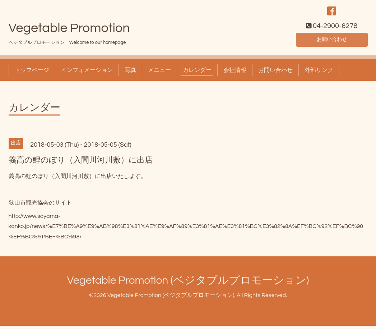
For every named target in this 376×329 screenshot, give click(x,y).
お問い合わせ (332, 42)
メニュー (159, 73)
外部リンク (319, 73)
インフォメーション (87, 73)
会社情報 (234, 73)
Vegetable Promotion (69, 31)
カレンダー (197, 73)
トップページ (32, 73)
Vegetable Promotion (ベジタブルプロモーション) (188, 283)
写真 (130, 73)
